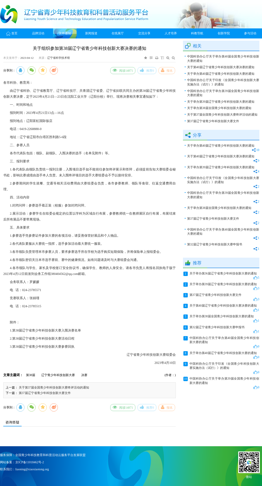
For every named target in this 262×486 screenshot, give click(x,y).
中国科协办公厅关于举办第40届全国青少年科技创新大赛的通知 (223, 58)
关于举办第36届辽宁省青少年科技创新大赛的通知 (221, 276)
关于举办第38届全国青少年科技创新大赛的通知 (219, 108)
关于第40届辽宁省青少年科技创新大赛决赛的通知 (220, 67)
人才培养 (171, 33)
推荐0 (147, 70)
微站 (249, 476)
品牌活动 (38, 33)
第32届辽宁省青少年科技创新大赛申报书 (223, 247)
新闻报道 (91, 33)
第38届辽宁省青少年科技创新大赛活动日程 (43, 338)
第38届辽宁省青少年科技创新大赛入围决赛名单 (46, 330)
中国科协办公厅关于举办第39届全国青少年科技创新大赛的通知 (223, 93)
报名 (167, 70)
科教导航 (197, 33)
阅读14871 (123, 70)
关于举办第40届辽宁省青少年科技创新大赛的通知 (220, 73)
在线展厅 (118, 33)
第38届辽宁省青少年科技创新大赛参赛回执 (43, 346)
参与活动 (250, 33)
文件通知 (65, 33)
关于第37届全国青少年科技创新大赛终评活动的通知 (54, 387)
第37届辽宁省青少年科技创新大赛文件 (45, 393)
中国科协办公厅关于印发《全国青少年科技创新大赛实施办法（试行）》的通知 (223, 82)
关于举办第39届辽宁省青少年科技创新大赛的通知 (220, 101)
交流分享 (144, 33)
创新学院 (224, 33)
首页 (11, 33)
